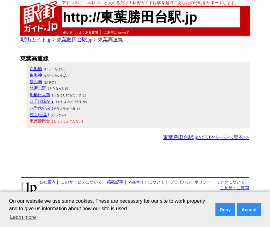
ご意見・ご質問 (234, 187)
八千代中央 (40, 108)
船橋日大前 (40, 94)
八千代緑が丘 (42, 101)
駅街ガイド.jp (36, 39)
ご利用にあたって (116, 32)
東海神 (36, 75)
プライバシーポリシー (190, 182)
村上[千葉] (39, 114)
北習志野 (38, 88)
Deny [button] (225, 209)
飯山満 (36, 81)
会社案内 (47, 182)
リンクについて (230, 182)
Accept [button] (249, 209)
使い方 (68, 32)
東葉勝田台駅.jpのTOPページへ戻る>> (206, 137)
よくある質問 (88, 32)
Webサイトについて (146, 182)
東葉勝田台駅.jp (74, 39)
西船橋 (36, 68)
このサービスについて (81, 182)
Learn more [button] (23, 217)
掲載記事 (115, 182)
